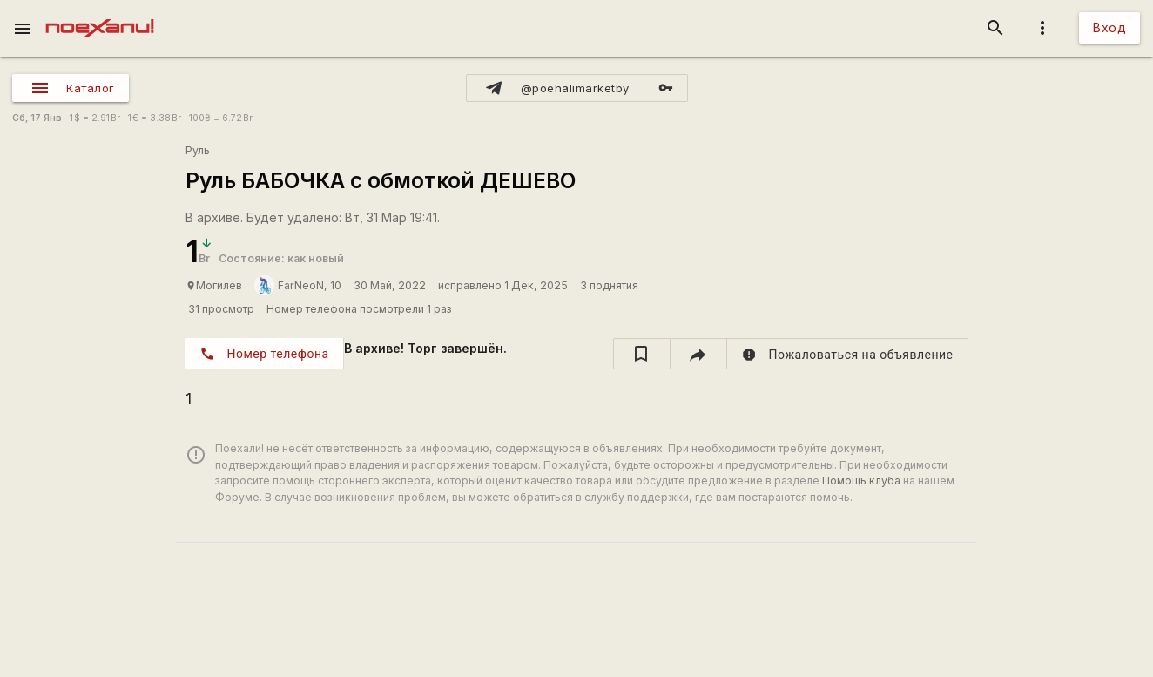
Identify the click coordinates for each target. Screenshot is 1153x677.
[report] (847, 353)
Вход (1109, 27)
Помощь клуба (861, 480)
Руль (197, 150)
